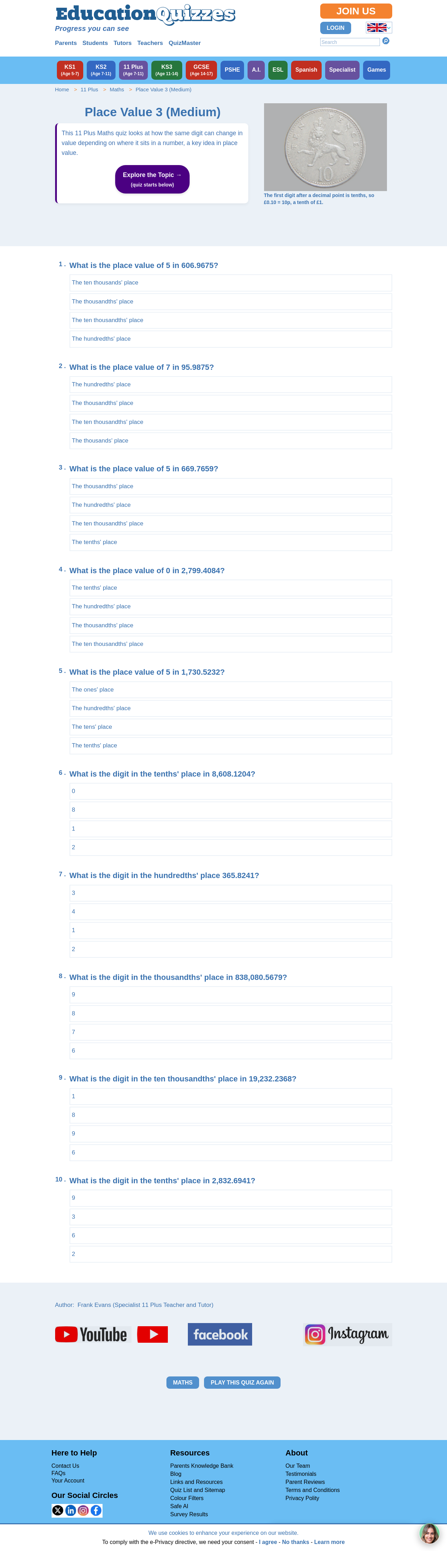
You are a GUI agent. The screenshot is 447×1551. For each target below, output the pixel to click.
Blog (176, 1474)
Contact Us (65, 1466)
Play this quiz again (242, 1383)
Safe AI (179, 1506)
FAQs (59, 1473)
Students (95, 43)
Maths (117, 89)
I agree (268, 1542)
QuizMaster (185, 43)
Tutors (122, 43)
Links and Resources (196, 1482)
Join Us (356, 11)
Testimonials (300, 1474)
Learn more (329, 1542)
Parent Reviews (305, 1482)
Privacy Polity (302, 1498)
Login (336, 28)
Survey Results (189, 1514)
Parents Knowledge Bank (202, 1466)
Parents (66, 43)
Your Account (68, 1481)
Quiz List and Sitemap (197, 1490)
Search (385, 40)
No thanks (295, 1542)
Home (62, 89)
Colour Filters (187, 1498)
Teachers (150, 43)
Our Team (297, 1466)
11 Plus (89, 89)
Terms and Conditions (312, 1490)
